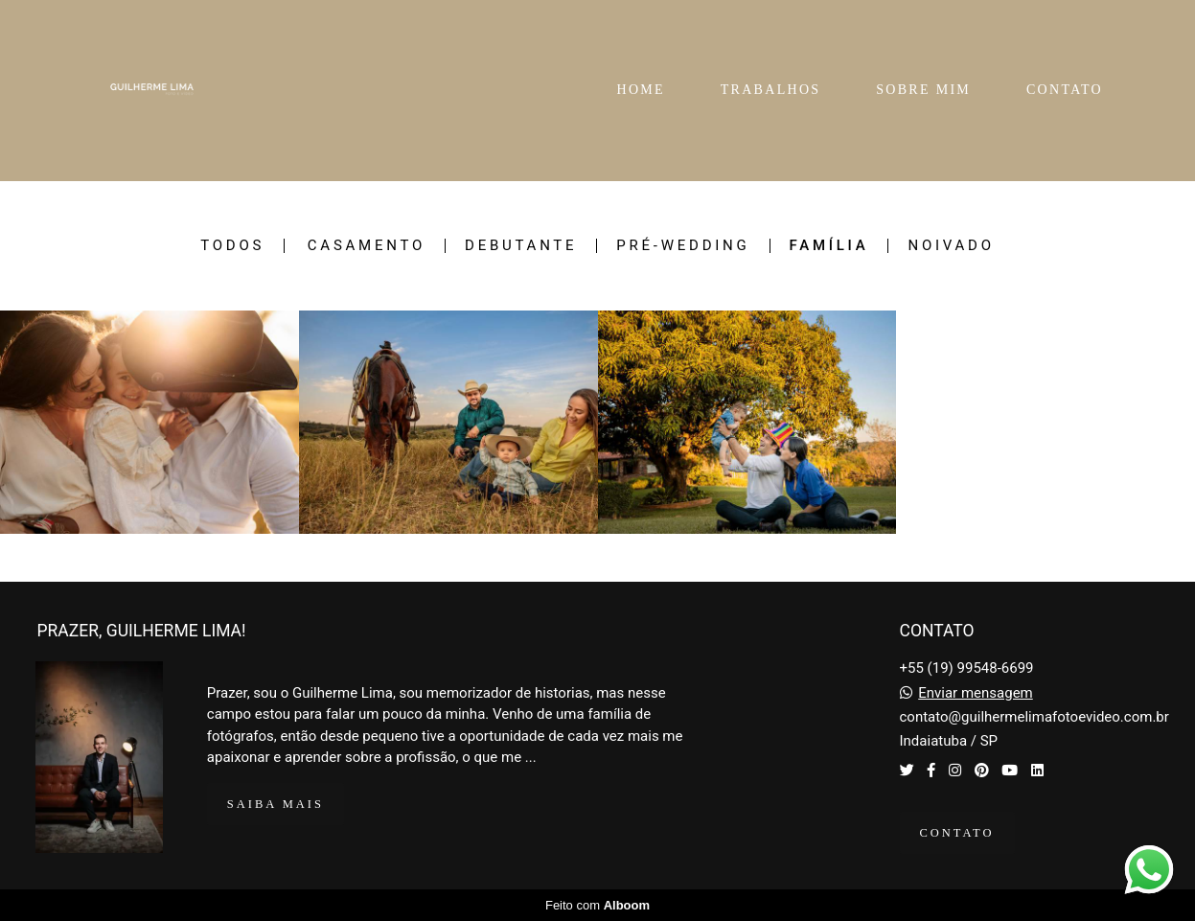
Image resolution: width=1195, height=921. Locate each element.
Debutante (521, 246)
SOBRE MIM (923, 89)
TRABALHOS (771, 89)
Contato (957, 833)
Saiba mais (275, 804)
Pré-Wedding (682, 246)
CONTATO (1064, 89)
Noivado (951, 246)
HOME (640, 89)
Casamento (366, 246)
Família (829, 246)
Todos (232, 246)
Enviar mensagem (975, 693)
